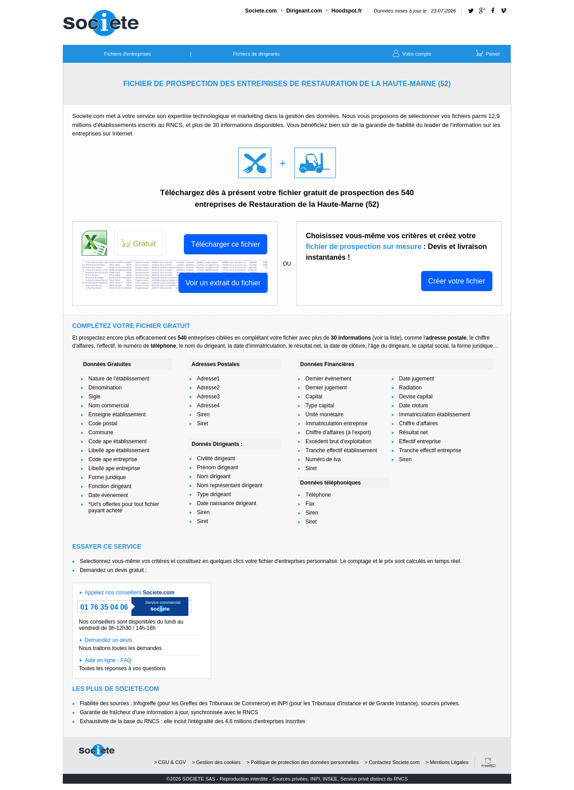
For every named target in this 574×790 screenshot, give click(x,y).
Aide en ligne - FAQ (108, 660)
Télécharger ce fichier (225, 244)
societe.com (96, 750)
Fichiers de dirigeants (256, 54)
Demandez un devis (108, 640)
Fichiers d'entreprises (127, 54)
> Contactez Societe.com (392, 762)
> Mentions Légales (447, 762)
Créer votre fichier (456, 281)
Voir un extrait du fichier (223, 283)
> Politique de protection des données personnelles (303, 762)
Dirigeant (304, 11)
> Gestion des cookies (216, 762)
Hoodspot (346, 11)
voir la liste (387, 338)
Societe (261, 11)
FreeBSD (489, 762)
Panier (487, 53)
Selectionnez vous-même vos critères (124, 561)
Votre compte (411, 53)
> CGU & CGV (170, 762)
